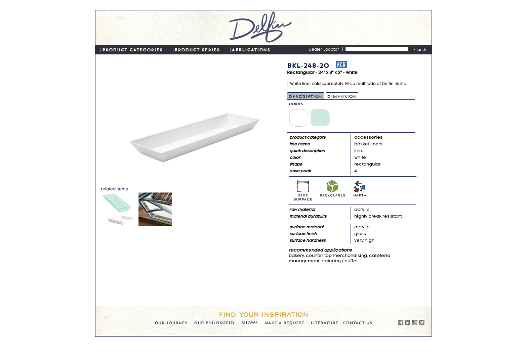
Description (305, 96)
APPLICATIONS (251, 49)
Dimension (342, 96)
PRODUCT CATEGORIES (132, 49)
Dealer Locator (324, 50)
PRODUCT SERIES (197, 49)
